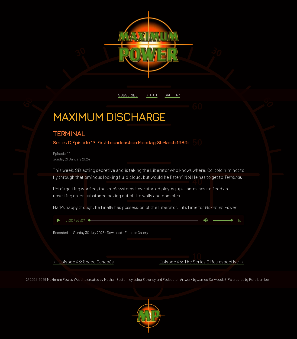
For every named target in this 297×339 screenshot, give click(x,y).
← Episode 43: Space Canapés (83, 261)
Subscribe (128, 95)
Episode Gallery (136, 232)
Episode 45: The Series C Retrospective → (201, 261)
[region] (148, 220)
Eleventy (149, 279)
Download (114, 232)
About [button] (152, 95)
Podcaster (170, 279)
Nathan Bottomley (118, 279)
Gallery (172, 95)
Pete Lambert (260, 279)
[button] (58, 220)
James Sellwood (210, 279)
